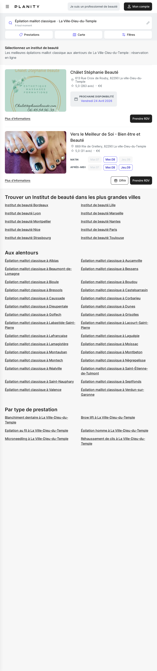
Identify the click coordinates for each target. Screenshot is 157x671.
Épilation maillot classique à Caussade (35, 298)
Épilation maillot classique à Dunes (108, 306)
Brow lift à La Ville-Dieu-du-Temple (108, 417)
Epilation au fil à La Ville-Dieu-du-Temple (36, 430)
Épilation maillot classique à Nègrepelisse (113, 360)
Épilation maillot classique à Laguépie (110, 336)
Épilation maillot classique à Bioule (32, 282)
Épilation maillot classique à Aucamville (111, 261)
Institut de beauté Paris (99, 229)
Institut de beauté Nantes (101, 221)
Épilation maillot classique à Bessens (109, 269)
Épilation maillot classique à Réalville (33, 368)
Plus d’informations (17, 118)
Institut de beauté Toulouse (102, 238)
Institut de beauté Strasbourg (28, 238)
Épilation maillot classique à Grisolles (110, 314)
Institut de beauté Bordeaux (26, 205)
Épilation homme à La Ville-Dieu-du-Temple (114, 430)
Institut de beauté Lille (98, 205)
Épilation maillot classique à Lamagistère (36, 344)
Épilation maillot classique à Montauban (36, 352)
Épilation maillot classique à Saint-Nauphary (39, 381)
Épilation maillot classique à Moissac (109, 344)
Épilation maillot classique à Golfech (33, 314)
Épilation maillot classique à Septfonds (111, 381)
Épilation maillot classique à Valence (33, 390)
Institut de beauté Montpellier (28, 221)
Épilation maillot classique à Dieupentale (36, 306)
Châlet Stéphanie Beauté (94, 72)
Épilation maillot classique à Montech (34, 360)
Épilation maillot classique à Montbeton (111, 352)
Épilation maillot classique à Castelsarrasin (114, 290)
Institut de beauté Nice (22, 229)
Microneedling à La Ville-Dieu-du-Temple (36, 439)
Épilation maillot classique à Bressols (34, 290)
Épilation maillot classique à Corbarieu (111, 298)
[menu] (7, 6)
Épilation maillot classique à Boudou (109, 282)
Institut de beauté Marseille (102, 213)
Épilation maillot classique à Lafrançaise (36, 336)
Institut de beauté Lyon (23, 213)
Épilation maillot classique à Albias (32, 261)
